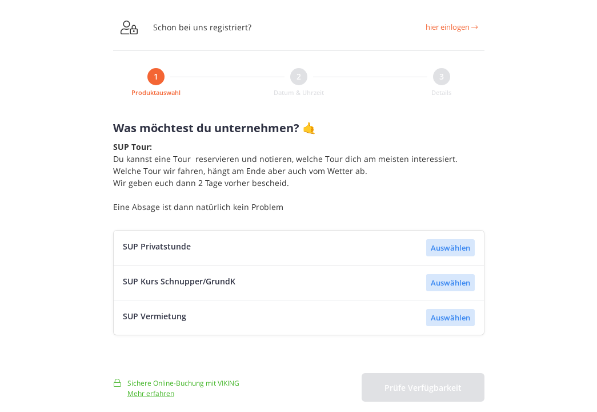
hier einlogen (452, 27)
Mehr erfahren (150, 397)
